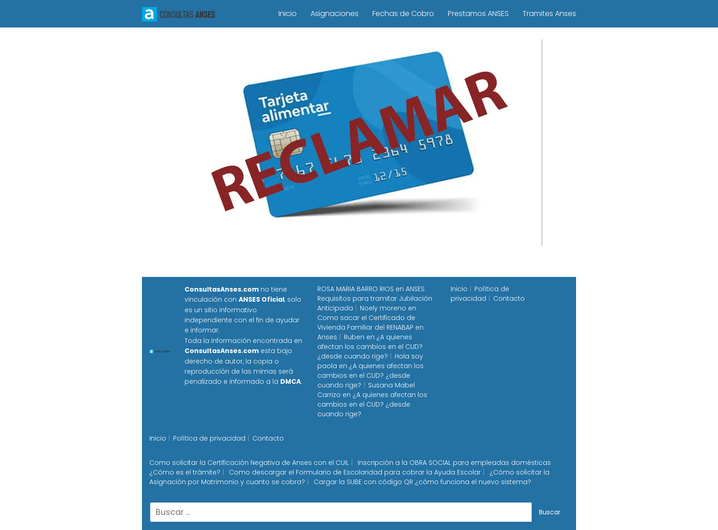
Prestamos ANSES (478, 13)
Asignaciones (334, 13)
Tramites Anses (549, 13)
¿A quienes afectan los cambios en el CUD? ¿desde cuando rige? (370, 346)
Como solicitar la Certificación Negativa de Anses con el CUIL (249, 462)
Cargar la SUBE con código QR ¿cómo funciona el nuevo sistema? (422, 481)
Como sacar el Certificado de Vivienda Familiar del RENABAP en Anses (370, 327)
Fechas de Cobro (403, 13)
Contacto (509, 298)
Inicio (287, 13)
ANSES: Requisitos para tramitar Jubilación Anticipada (374, 298)
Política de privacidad (480, 293)
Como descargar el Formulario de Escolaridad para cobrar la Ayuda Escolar (355, 472)
